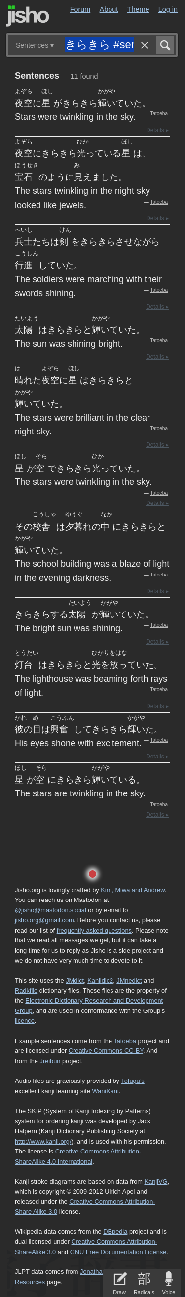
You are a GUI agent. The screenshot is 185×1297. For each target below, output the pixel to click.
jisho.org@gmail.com (44, 920)
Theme (138, 9)
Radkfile (26, 990)
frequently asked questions (94, 930)
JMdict (75, 980)
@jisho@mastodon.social (50, 910)
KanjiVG (155, 1181)
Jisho (27, 16)
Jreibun (50, 1061)
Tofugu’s (132, 1080)
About (109, 9)
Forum (80, 9)
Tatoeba (159, 113)
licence (25, 1020)
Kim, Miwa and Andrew (132, 890)
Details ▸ (157, 130)
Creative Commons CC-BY (106, 1050)
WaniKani (105, 1091)
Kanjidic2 (100, 980)
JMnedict (129, 980)
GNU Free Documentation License (118, 1252)
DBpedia (115, 1231)
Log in (168, 9)
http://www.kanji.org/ (43, 1141)
